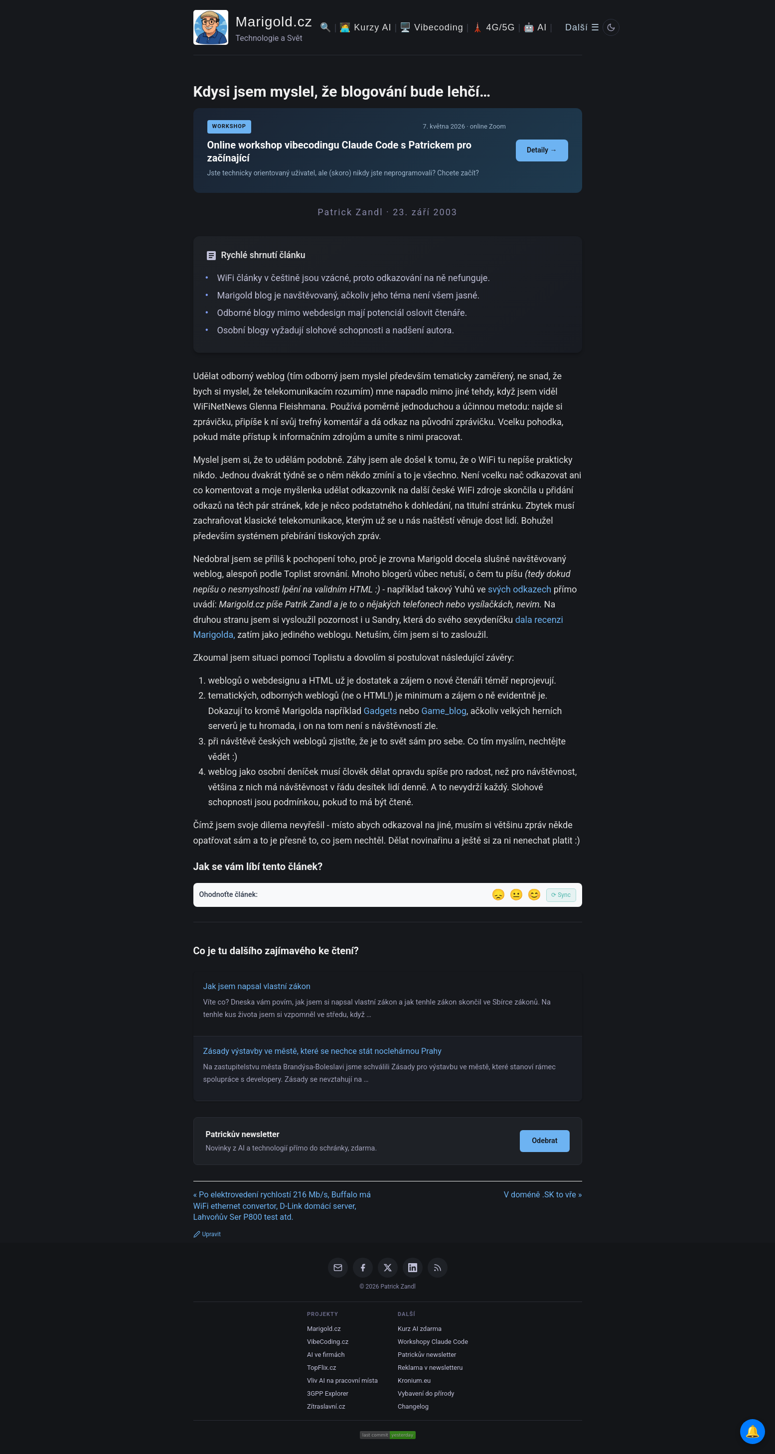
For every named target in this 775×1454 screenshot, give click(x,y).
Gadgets (380, 711)
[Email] (338, 1268)
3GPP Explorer (327, 1393)
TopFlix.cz (321, 1367)
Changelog (413, 1406)
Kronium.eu (414, 1380)
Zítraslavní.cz (326, 1406)
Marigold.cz (274, 21)
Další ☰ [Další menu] (582, 27)
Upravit (207, 1234)
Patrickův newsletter (427, 1354)
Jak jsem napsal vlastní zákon (256, 986)
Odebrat (544, 1141)
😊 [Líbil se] (534, 894)
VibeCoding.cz (327, 1341)
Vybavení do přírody (426, 1393)
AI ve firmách (326, 1354)
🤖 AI (535, 27)
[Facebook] (363, 1268)
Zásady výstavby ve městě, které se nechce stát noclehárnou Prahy (322, 1051)
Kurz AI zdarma (420, 1328)
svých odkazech (519, 589)
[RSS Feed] (438, 1268)
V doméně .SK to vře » (543, 1194)
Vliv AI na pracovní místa (342, 1380)
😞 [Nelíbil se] (498, 894)
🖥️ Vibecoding (432, 27)
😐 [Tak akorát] (516, 894)
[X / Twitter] (388, 1268)
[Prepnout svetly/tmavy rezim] (611, 27)
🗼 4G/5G (493, 27)
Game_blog (443, 711)
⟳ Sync (561, 894)
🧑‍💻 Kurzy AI (365, 27)
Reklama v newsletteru (430, 1367)
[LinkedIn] (413, 1268)
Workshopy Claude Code (433, 1341)
